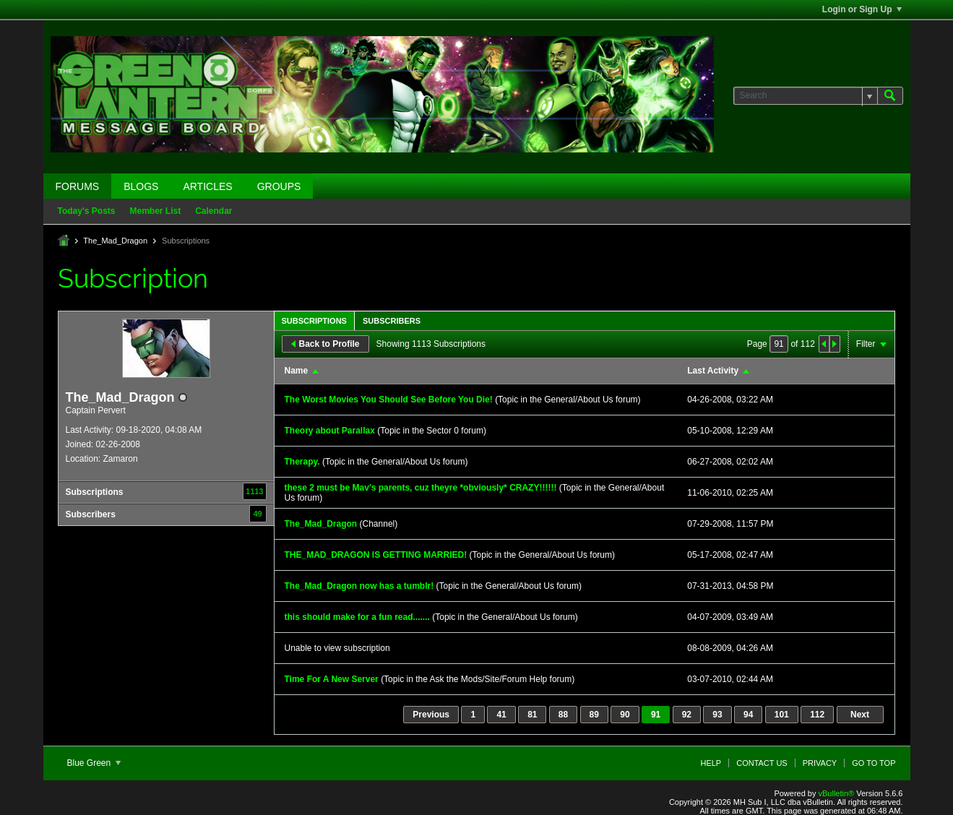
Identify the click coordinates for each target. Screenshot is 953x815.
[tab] (314, 320)
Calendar (213, 211)
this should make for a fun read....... (357, 617)
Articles (207, 186)
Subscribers (91, 514)
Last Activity (712, 371)
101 (782, 715)
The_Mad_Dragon (115, 240)
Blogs (141, 186)
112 (817, 715)
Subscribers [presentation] (392, 320)
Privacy (820, 763)
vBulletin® (837, 793)
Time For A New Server (332, 679)
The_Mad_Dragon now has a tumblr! (359, 586)
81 (532, 715)
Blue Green (94, 763)
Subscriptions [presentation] (314, 320)
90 (624, 715)
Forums (78, 186)
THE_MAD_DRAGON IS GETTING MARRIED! (376, 555)
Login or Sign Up (862, 9)
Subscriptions (95, 492)
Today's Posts (87, 211)
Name (297, 371)
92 (686, 715)
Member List (155, 211)
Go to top (873, 763)
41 (501, 715)
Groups (279, 186)
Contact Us (762, 763)
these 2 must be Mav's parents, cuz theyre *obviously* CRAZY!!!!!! (421, 488)
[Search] (805, 96)
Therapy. (302, 462)
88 (563, 715)
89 (594, 715)
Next (859, 715)
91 (655, 715)
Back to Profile (325, 344)
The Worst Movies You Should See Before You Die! (389, 399)
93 (717, 715)
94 (748, 715)
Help (710, 763)
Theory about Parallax (330, 431)
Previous (431, 715)
